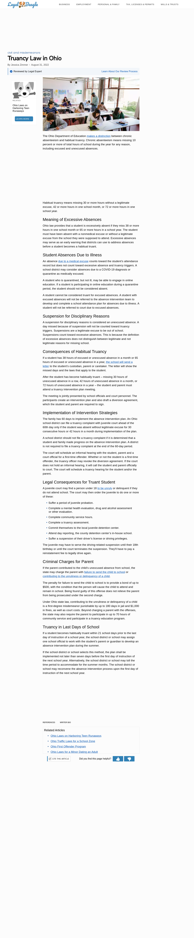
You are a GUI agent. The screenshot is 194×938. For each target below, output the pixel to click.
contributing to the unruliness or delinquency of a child (76, 576)
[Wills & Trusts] (169, 4)
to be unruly (104, 488)
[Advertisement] (91, 176)
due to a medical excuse (73, 261)
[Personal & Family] (108, 4)
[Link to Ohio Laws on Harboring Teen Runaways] (76, 735)
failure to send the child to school (104, 572)
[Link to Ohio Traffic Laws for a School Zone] (73, 741)
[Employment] (84, 4)
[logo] (23, 4)
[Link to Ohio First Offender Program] (68, 746)
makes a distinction (99, 136)
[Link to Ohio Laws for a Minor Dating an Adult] (74, 751)
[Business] (64, 4)
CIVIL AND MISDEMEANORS (24, 52)
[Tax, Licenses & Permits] (140, 4)
